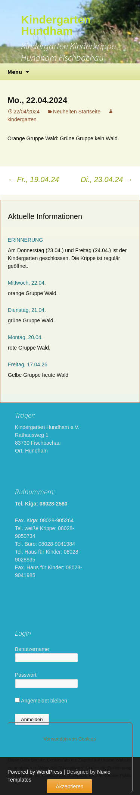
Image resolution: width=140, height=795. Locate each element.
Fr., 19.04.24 (33, 179)
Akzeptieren (70, 786)
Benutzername (32, 649)
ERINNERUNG (25, 240)
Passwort (26, 675)
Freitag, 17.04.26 (27, 364)
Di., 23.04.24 (107, 179)
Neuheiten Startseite (76, 112)
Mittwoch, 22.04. (27, 283)
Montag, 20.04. (25, 337)
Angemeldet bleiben (41, 701)
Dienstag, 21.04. (27, 310)
